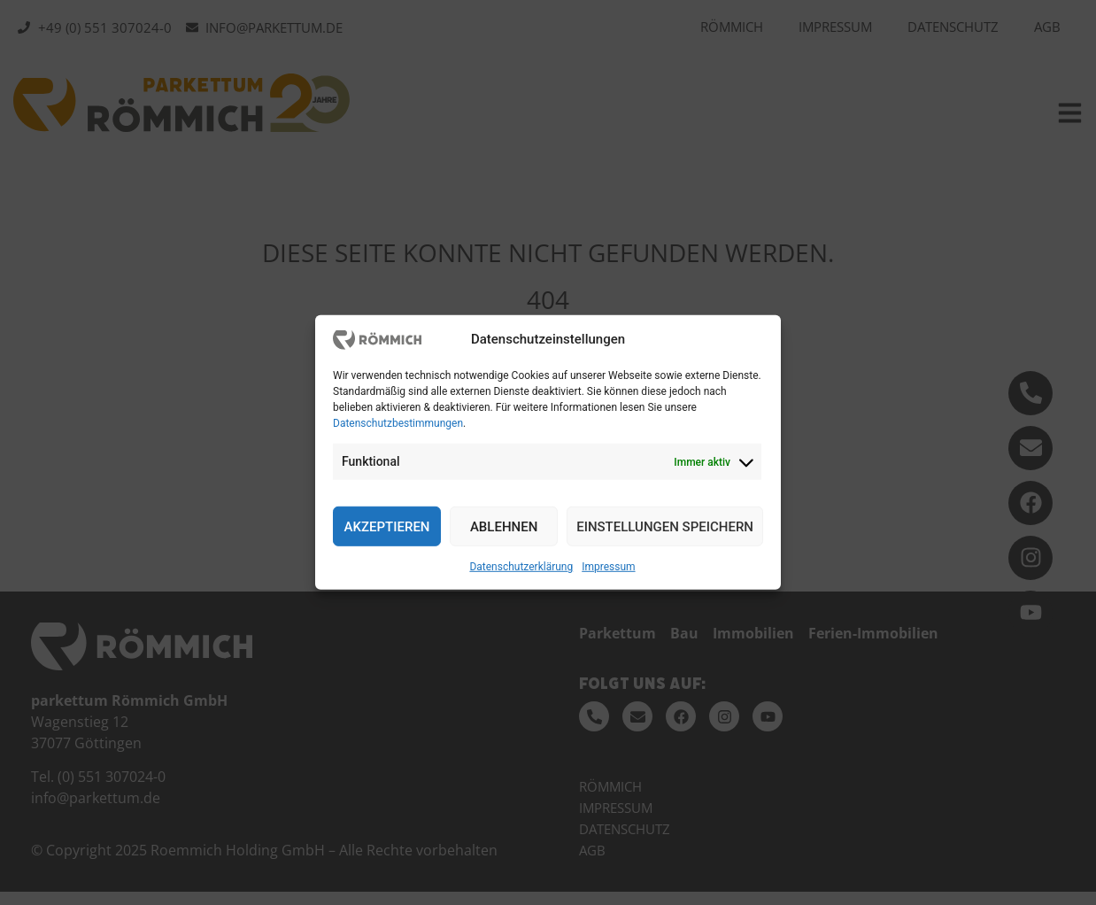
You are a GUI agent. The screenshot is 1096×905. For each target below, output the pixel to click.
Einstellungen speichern (664, 527)
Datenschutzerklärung (521, 567)
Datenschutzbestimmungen (398, 423)
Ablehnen (503, 527)
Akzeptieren (387, 527)
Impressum (608, 567)
